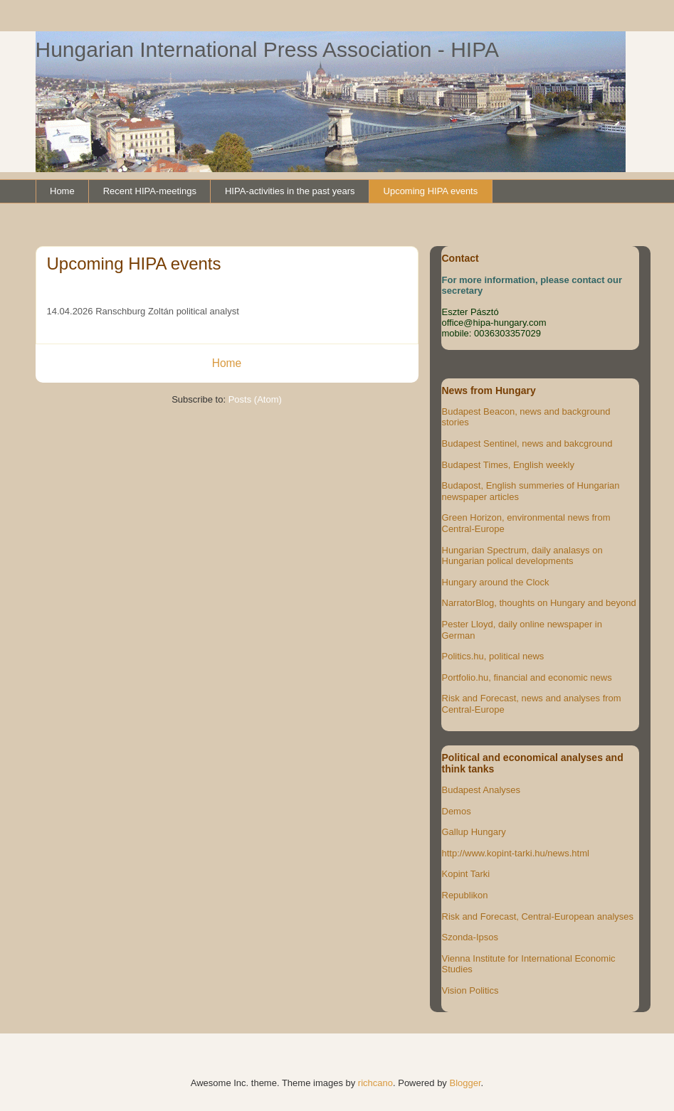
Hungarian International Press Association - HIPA (267, 49)
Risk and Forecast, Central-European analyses (538, 916)
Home (62, 191)
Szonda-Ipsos (470, 937)
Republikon (465, 895)
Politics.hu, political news (493, 656)
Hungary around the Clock (495, 582)
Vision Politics (470, 990)
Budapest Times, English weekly (508, 464)
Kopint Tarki (466, 873)
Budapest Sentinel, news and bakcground (527, 443)
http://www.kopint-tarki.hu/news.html (515, 853)
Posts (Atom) (255, 399)
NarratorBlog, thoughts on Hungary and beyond (539, 602)
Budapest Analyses (481, 790)
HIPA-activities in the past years (290, 191)
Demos (456, 811)
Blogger (465, 1083)
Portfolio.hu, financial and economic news (527, 677)
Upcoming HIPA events (431, 191)
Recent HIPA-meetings (149, 191)
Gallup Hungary (474, 831)
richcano (375, 1083)
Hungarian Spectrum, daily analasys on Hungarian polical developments (522, 556)
